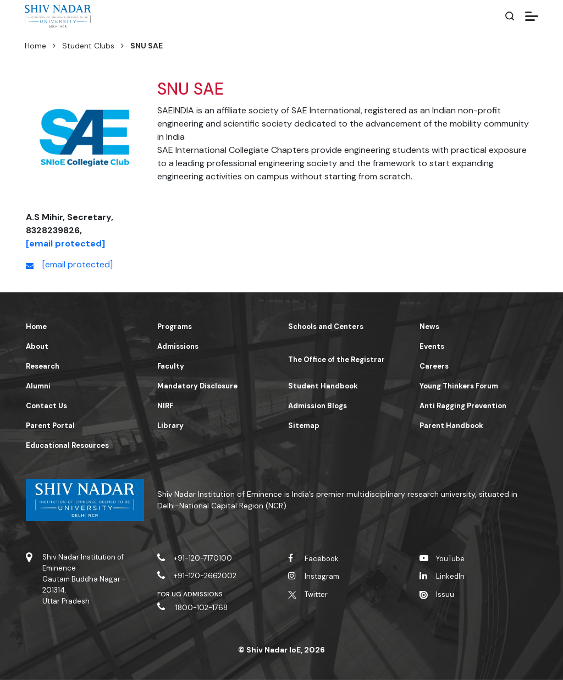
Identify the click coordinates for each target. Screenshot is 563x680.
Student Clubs (88, 46)
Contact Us (46, 405)
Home (35, 46)
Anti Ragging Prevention (463, 405)
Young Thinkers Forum (459, 386)
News (429, 326)
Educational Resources (67, 445)
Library (170, 425)
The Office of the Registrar (336, 359)
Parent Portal (50, 425)
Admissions (177, 346)
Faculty (170, 366)
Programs (174, 326)
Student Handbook (323, 386)
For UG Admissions (190, 594)
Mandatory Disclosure (197, 386)
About (37, 346)
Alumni (38, 386)
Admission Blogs (317, 405)
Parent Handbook (451, 425)
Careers (434, 366)
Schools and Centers (325, 326)
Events (432, 346)
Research (42, 366)
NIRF (165, 405)
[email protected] (65, 243)
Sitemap (303, 425)
